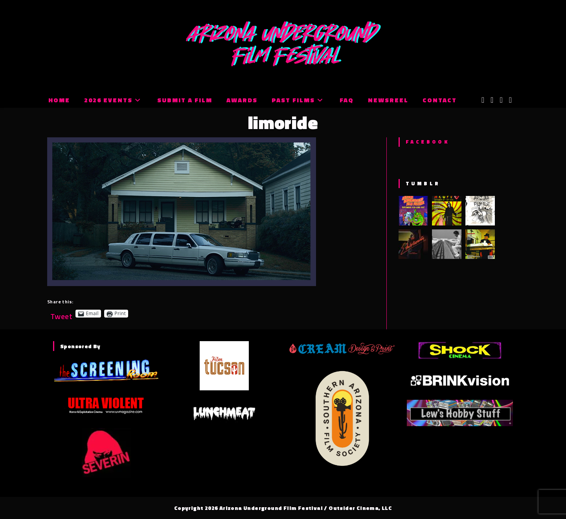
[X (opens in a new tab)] (482, 100)
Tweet (61, 313)
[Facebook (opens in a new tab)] (491, 100)
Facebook (427, 142)
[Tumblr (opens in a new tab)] (510, 100)
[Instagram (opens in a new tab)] (500, 100)
